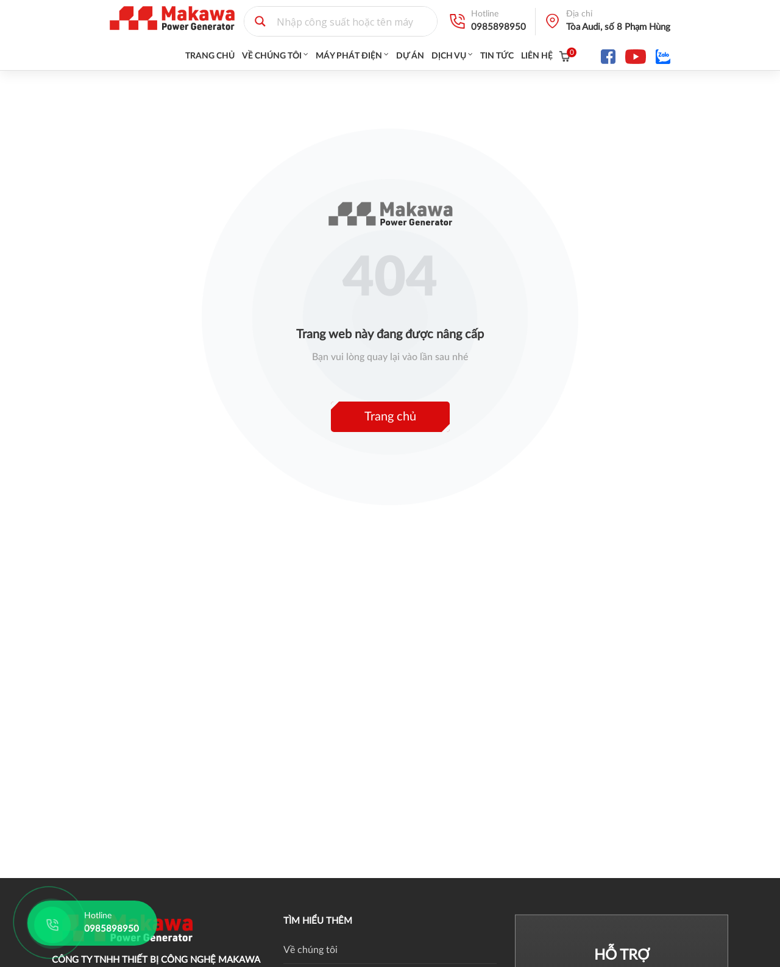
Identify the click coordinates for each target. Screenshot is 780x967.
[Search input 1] (354, 21)
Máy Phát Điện (349, 56)
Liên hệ (537, 56)
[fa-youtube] (635, 56)
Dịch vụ (448, 56)
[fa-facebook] (608, 56)
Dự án (410, 56)
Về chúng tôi (272, 56)
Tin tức (497, 56)
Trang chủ (210, 56)
